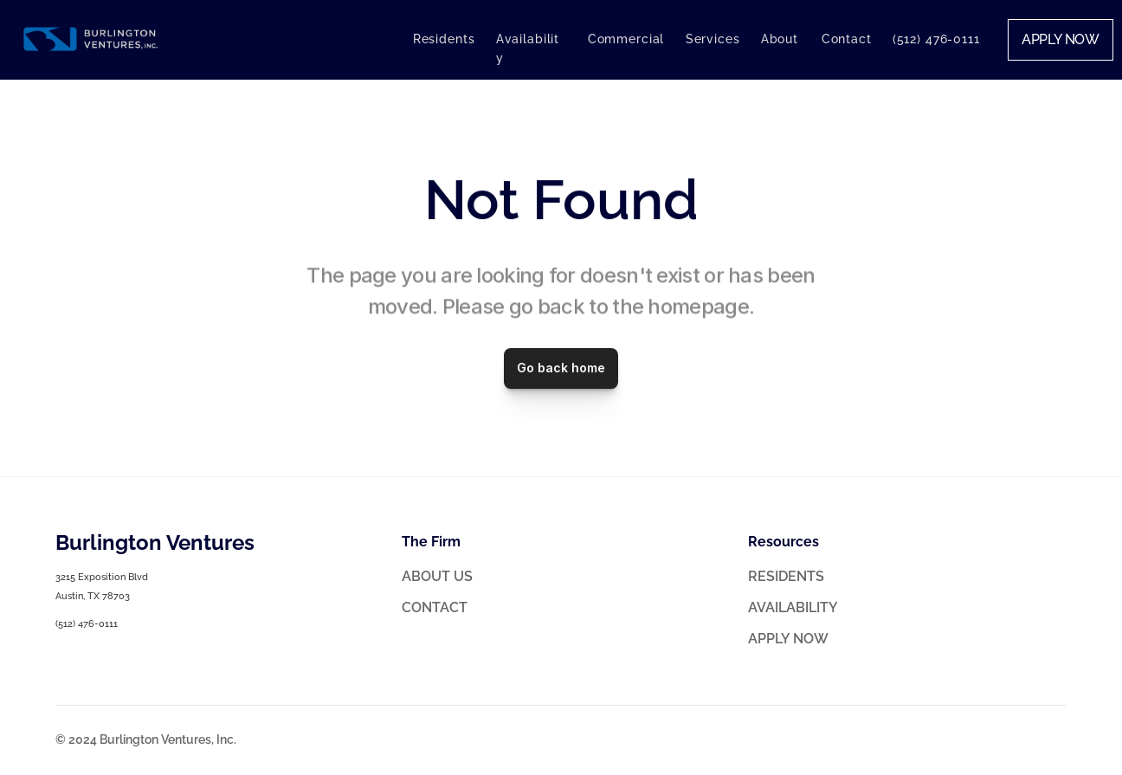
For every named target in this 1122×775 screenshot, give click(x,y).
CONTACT (435, 607)
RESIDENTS (786, 576)
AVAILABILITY (793, 607)
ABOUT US (437, 576)
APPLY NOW (788, 638)
